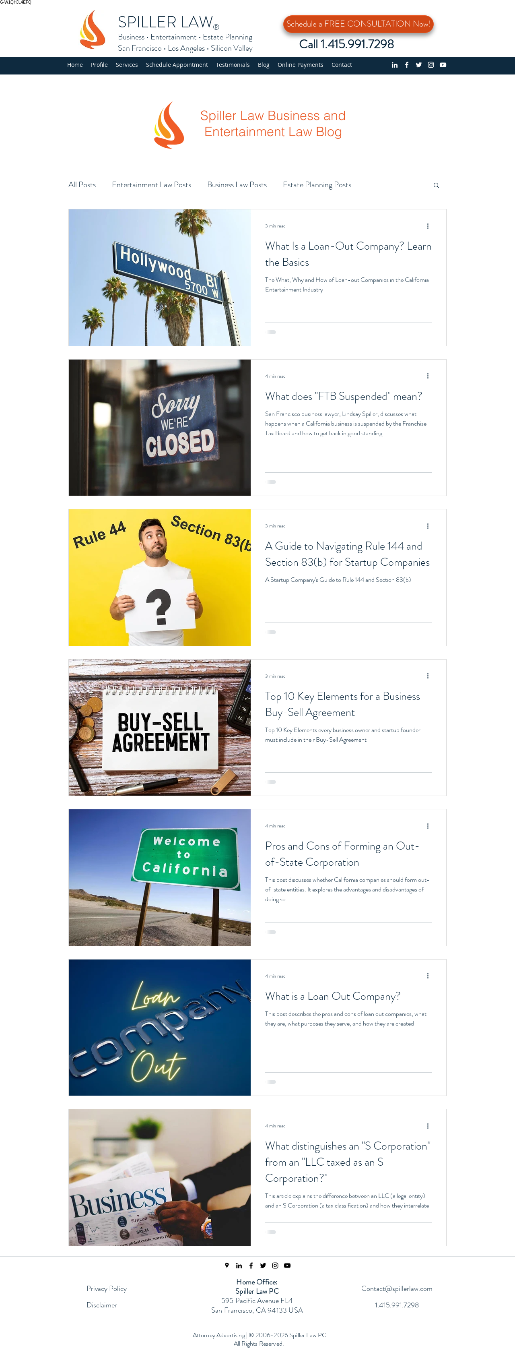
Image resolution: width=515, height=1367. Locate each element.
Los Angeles (186, 48)
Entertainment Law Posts (151, 184)
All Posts (82, 184)
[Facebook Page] (251, 1266)
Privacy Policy (107, 1288)
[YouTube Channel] (443, 65)
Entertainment (173, 37)
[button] (127, 64)
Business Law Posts (237, 184)
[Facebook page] (407, 65)
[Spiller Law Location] (227, 1266)
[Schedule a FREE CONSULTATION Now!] (358, 24)
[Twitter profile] (419, 65)
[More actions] (430, 226)
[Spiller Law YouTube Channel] (287, 1266)
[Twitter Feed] (263, 1266)
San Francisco (140, 48)
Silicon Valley (232, 48)
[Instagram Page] (275, 1266)
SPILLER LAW (165, 21)
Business (131, 37)
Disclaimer (102, 1305)
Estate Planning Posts (317, 184)
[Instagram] (431, 65)
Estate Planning (227, 37)
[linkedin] (395, 65)
